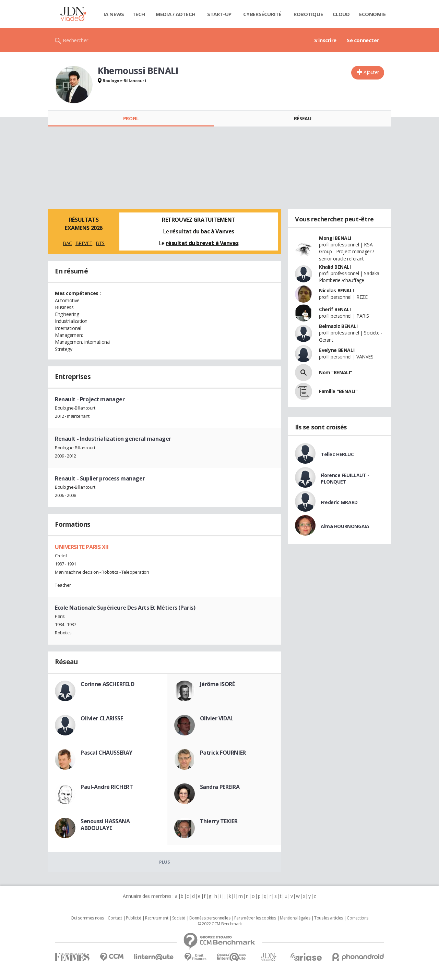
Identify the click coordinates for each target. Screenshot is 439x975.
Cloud (341, 14)
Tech (138, 14)
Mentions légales (295, 918)
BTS (100, 243)
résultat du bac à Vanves (202, 231)
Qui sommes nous (87, 918)
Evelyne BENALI (336, 350)
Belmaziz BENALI (338, 326)
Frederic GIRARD (339, 502)
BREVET (83, 243)
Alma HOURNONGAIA (345, 526)
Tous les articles (328, 918)
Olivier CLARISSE (102, 718)
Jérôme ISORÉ (217, 684)
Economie (372, 14)
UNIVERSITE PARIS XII (82, 547)
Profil (131, 118)
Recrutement (156, 918)
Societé (178, 918)
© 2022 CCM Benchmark (220, 924)
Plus (164, 862)
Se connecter (363, 40)
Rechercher (75, 40)
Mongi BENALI (335, 238)
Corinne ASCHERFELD (107, 684)
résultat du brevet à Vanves (202, 243)
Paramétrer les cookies (255, 918)
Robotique (308, 14)
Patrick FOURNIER (223, 752)
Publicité (133, 918)
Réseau (302, 118)
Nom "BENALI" (335, 372)
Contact (115, 918)
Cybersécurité (262, 14)
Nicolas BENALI (336, 290)
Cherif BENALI (335, 309)
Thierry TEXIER (219, 821)
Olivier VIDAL (217, 718)
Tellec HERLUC (337, 454)
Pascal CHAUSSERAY (106, 752)
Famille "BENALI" (338, 391)
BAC (67, 243)
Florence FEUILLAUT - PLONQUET (345, 478)
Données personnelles (209, 918)
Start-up (219, 14)
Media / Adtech (175, 14)
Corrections (357, 918)
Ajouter (371, 72)
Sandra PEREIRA (220, 787)
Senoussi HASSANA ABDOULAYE (105, 824)
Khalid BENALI (335, 267)
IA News (114, 14)
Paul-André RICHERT (107, 787)
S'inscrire (325, 40)
